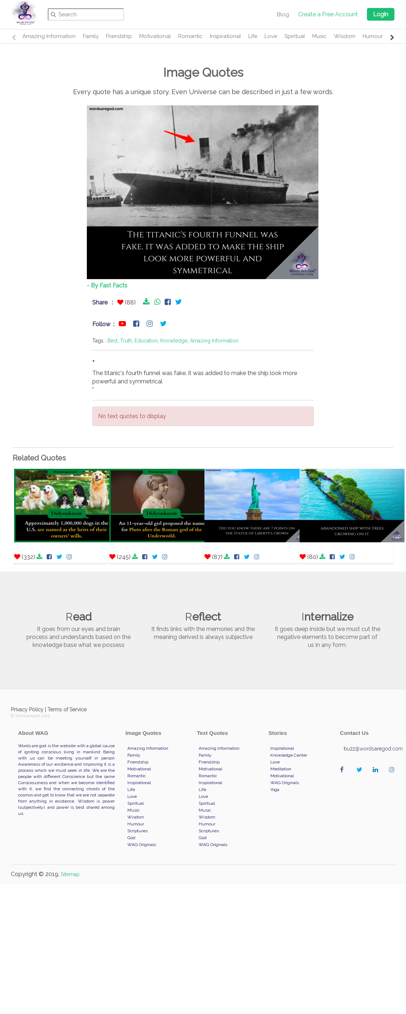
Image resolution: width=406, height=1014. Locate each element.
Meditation (280, 768)
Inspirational (225, 36)
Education (146, 341)
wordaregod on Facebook (344, 777)
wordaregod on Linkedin (377, 777)
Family (91, 36)
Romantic (190, 36)
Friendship (119, 36)
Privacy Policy (27, 709)
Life (252, 36)
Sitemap (70, 874)
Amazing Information (49, 36)
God (131, 837)
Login (380, 14)
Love (271, 36)
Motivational (155, 36)
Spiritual (294, 36)
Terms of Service (66, 709)
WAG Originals (141, 844)
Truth (126, 341)
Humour (373, 36)
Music (319, 36)
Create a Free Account (328, 14)
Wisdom (344, 36)
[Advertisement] (41, 207)
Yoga (274, 789)
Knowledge (173, 341)
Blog (283, 14)
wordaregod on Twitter (360, 777)
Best (112, 341)
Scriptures (137, 830)
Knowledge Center (288, 755)
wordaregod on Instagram (393, 777)
